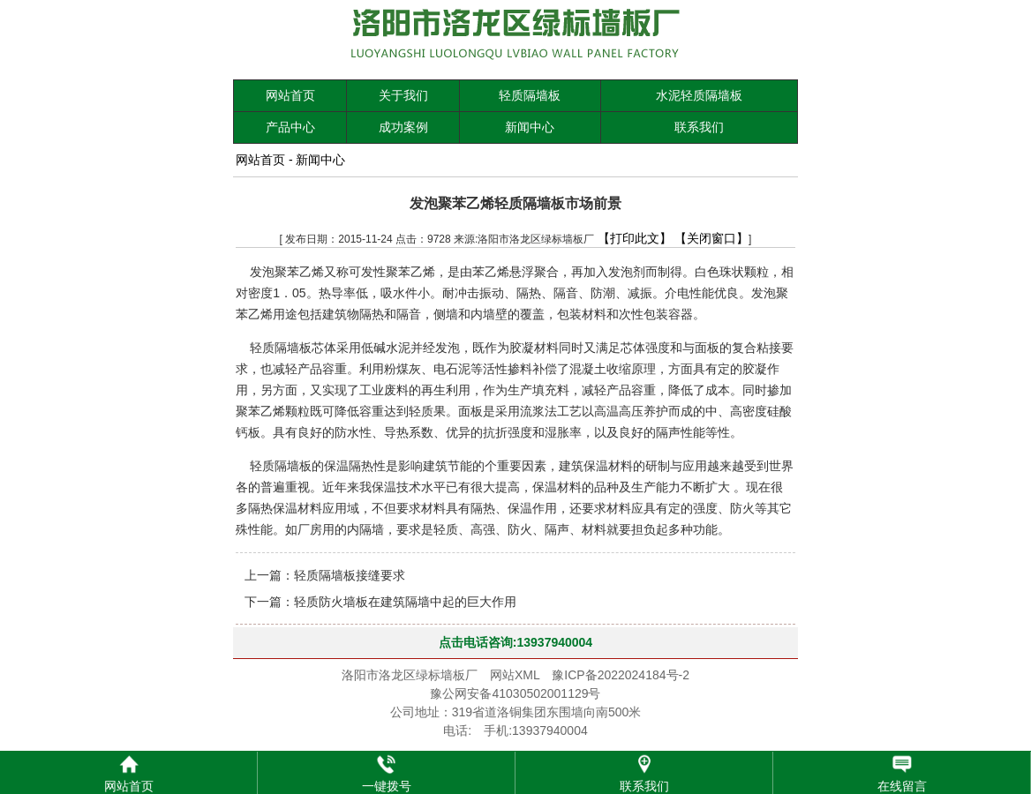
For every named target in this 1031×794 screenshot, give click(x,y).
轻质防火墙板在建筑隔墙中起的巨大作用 (405, 602)
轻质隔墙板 (530, 95)
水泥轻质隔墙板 (699, 95)
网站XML (514, 675)
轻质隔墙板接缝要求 (349, 575)
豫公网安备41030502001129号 (515, 693)
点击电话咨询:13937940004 (515, 642)
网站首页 (290, 95)
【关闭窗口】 (711, 238)
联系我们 (699, 127)
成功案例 (403, 127)
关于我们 (403, 95)
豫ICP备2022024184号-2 (620, 675)
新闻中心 (529, 127)
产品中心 (290, 127)
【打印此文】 (635, 238)
